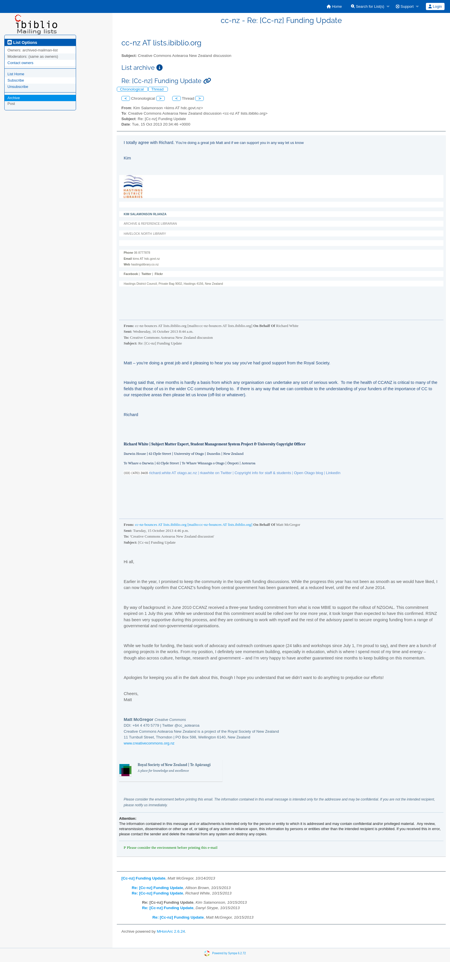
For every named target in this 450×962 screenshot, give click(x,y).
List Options (22, 42)
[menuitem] (334, 6)
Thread (158, 89)
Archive (13, 98)
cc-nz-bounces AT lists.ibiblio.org (160, 524)
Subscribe (15, 80)
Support (405, 6)
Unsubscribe (17, 86)
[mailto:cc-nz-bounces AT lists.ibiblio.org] (219, 524)
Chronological (132, 89)
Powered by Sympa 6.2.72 (229, 953)
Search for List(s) (367, 6)
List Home (15, 74)
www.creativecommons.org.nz (149, 743)
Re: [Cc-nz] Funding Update (157, 888)
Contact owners (20, 63)
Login (435, 6)
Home (334, 6)
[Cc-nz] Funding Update (143, 878)
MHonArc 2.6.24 (171, 931)
